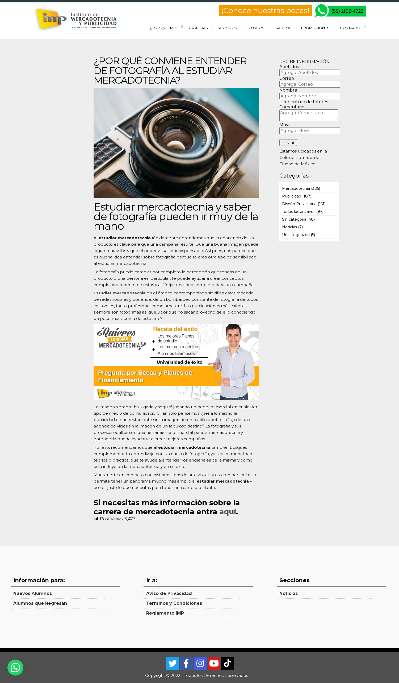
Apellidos (289, 66)
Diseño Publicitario (299, 203)
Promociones (315, 28)
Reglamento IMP (165, 613)
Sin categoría (294, 219)
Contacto (350, 28)
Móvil (285, 124)
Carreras (198, 28)
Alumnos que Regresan (40, 603)
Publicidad (291, 196)
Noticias (289, 227)
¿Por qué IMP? (164, 28)
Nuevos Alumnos (32, 593)
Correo (286, 78)
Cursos (256, 28)
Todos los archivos (298, 211)
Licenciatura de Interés (303, 101)
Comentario (291, 106)
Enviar (288, 142)
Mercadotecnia (296, 188)
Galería (282, 28)
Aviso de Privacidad (169, 593)
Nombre (288, 90)
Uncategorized (296, 234)
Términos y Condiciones (174, 603)
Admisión (228, 28)
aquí (227, 511)
